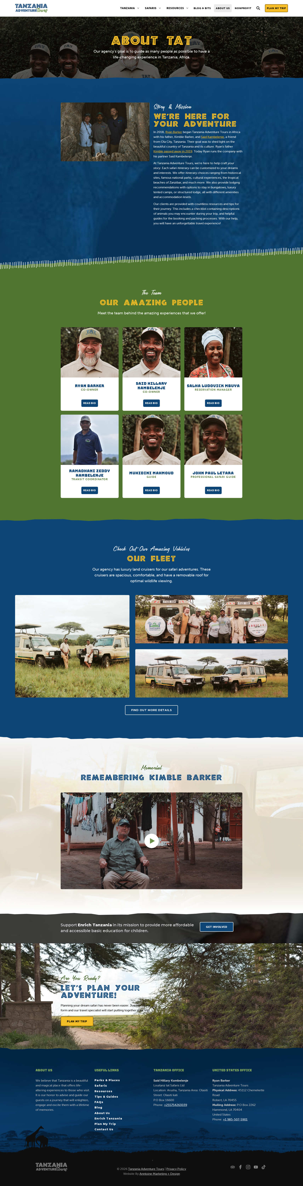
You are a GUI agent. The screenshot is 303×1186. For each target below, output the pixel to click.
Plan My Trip (276, 8)
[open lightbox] (72, 646)
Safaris (151, 8)
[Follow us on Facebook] (240, 1167)
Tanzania (127, 8)
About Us (223, 8)
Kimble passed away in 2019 (172, 151)
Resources (175, 8)
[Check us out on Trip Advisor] (233, 1167)
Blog (98, 1107)
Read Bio (89, 403)
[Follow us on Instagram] (248, 1167)
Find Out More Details (151, 710)
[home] (31, 8)
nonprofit (243, 8)
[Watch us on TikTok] (263, 1167)
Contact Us (103, 1129)
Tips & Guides (106, 1096)
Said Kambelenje (212, 137)
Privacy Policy (176, 1169)
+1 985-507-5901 (235, 1119)
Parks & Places (107, 1080)
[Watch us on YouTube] (256, 1167)
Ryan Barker (173, 132)
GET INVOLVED (216, 927)
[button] (129, 8)
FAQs (98, 1102)
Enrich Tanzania (108, 1118)
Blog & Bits (202, 8)
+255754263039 (175, 1105)
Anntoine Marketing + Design (160, 1174)
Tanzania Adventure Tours (146, 1169)
